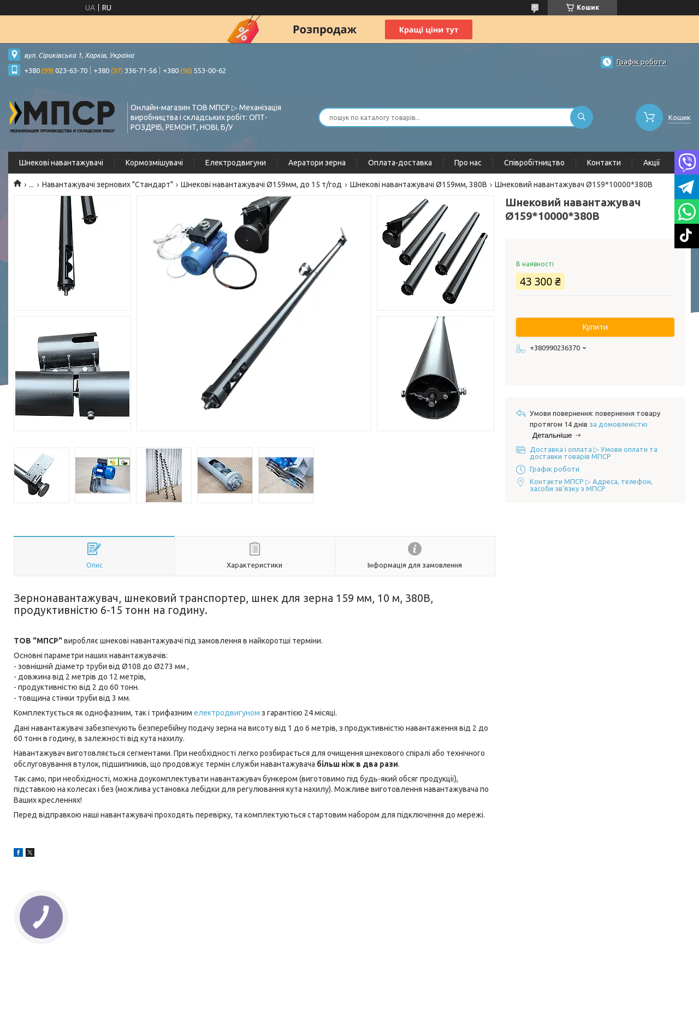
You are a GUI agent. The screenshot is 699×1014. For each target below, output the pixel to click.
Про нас (468, 162)
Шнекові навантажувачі (61, 162)
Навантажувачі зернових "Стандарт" (107, 184)
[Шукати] (581, 117)
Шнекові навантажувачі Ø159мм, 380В (418, 184)
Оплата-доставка (400, 162)
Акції (651, 162)
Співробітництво (534, 162)
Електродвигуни (235, 162)
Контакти (604, 162)
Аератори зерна (317, 162)
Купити (595, 327)
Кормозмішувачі (154, 162)
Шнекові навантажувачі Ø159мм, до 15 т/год (261, 184)
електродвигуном (227, 712)
